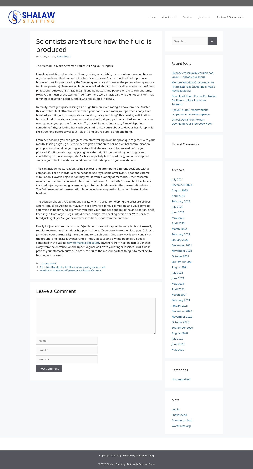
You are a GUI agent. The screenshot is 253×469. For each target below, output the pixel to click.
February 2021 (181, 300)
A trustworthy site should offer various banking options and (72, 267)
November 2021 (182, 251)
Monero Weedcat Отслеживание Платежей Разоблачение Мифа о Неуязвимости (193, 86)
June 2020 (178, 344)
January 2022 (180, 240)
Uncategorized (48, 263)
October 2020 (180, 322)
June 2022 (178, 212)
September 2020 (182, 327)
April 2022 (178, 223)
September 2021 (182, 262)
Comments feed (182, 420)
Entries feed (179, 415)
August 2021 (180, 267)
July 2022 (177, 207)
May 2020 (178, 349)
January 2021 (180, 305)
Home (152, 17)
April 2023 (178, 196)
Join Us (206, 17)
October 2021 (180, 256)
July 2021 (177, 273)
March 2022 (179, 229)
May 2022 (178, 218)
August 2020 (180, 333)
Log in (176, 409)
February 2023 (181, 201)
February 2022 (181, 234)
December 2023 (182, 185)
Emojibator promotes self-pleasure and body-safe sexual (70, 270)
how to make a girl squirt (83, 243)
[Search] (212, 41)
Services (187, 17)
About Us (171, 17)
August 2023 (180, 190)
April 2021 (178, 289)
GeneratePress (146, 464)
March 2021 (179, 294)
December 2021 (182, 245)
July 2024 (177, 179)
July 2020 (177, 338)
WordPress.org (181, 426)
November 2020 (182, 316)
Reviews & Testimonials (230, 17)
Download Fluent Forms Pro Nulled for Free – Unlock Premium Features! (194, 100)
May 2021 (178, 283)
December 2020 (182, 311)
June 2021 (178, 278)
